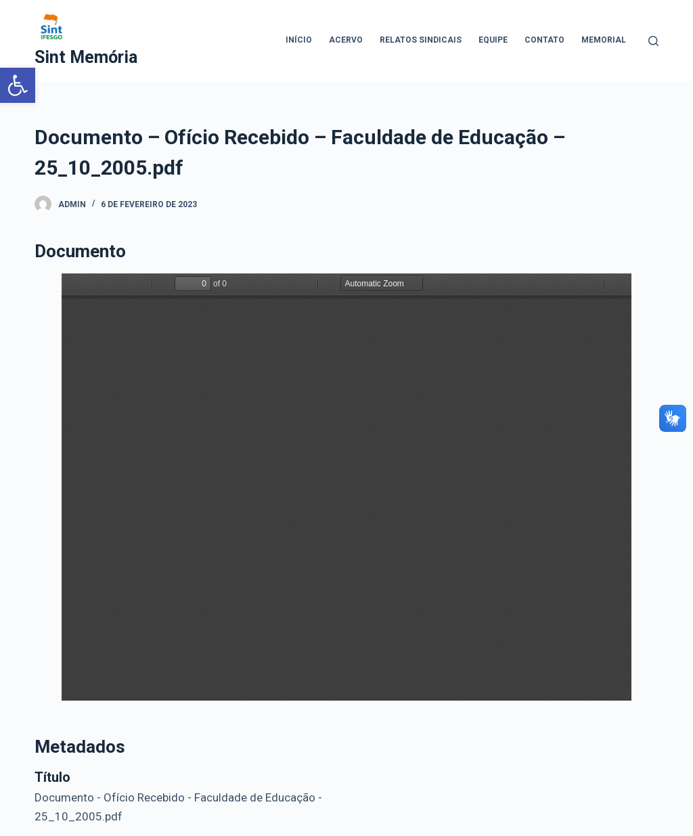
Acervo (346, 40)
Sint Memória (86, 57)
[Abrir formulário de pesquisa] (653, 41)
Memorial (603, 40)
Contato (544, 40)
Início (299, 40)
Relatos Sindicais (421, 40)
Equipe (493, 40)
